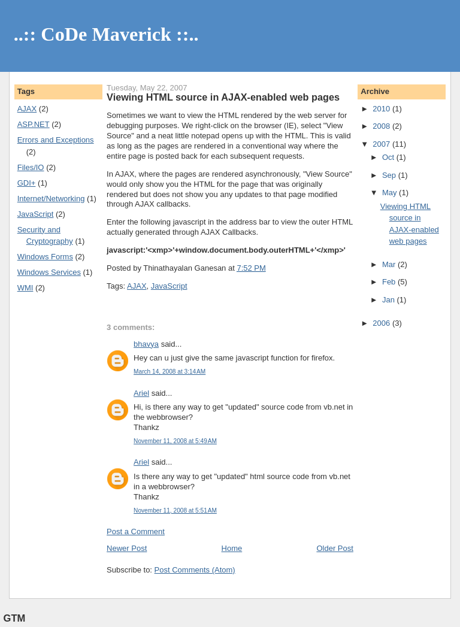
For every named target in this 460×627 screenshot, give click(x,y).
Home (232, 548)
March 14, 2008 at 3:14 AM (169, 371)
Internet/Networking (51, 198)
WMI (25, 287)
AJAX (27, 108)
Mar (390, 264)
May (390, 192)
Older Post (334, 548)
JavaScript (35, 214)
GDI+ (26, 182)
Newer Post (127, 548)
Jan (389, 299)
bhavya (146, 344)
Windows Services (49, 272)
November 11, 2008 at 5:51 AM (175, 510)
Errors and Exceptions (55, 139)
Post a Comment (136, 531)
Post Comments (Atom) (195, 569)
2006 (382, 323)
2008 (382, 126)
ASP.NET (33, 124)
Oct (389, 157)
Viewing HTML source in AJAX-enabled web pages (223, 97)
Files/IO (30, 167)
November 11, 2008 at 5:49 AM (175, 441)
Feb (390, 281)
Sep (390, 175)
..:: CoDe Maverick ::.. (106, 34)
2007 (382, 144)
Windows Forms (45, 256)
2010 (382, 108)
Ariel (141, 393)
